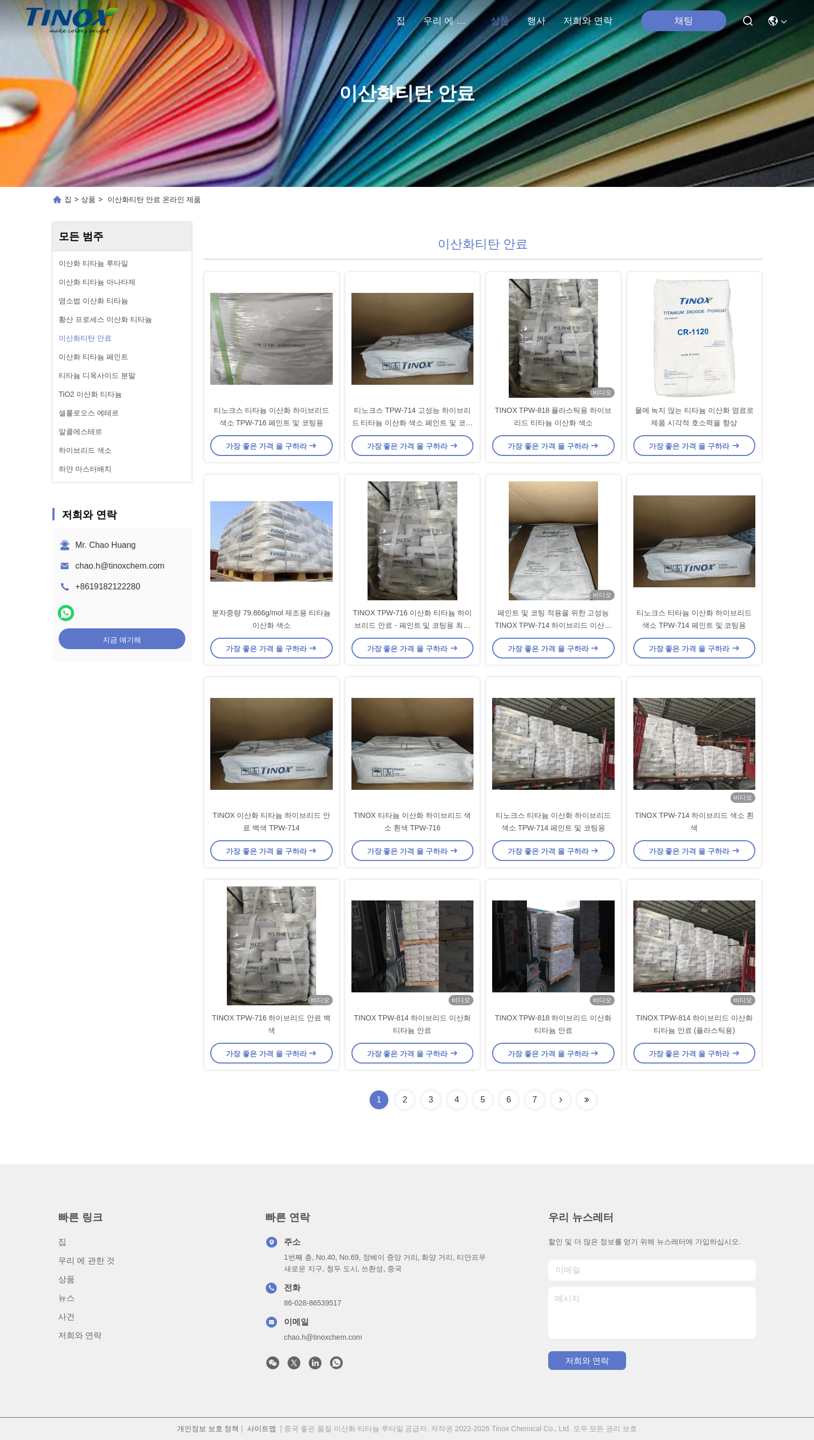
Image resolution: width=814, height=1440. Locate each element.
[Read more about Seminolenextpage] (560, 1100)
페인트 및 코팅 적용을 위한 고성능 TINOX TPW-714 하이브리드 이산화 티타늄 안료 (553, 625)
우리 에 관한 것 (448, 21)
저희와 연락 (588, 21)
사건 (66, 1316)
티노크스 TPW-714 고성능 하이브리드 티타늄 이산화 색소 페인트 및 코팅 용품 (412, 422)
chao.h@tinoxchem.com (120, 565)
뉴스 (66, 1298)
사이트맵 (261, 1428)
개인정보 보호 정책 (208, 1428)
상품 (500, 21)
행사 (536, 21)
